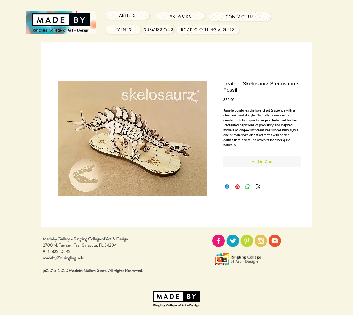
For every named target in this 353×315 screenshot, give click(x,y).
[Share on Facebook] (227, 186)
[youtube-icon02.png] (275, 241)
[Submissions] (159, 29)
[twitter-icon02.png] (232, 241)
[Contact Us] (239, 16)
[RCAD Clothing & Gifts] (208, 29)
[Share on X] (258, 186)
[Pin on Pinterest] (237, 186)
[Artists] (127, 15)
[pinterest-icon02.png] (246, 241)
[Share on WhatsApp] (248, 186)
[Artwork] (180, 16)
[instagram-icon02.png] (261, 241)
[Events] (123, 29)
